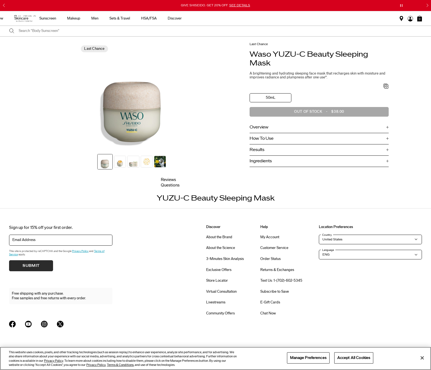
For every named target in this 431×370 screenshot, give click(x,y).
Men (239, 18)
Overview (259, 127)
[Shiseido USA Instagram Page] (44, 324)
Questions (170, 185)
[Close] (422, 358)
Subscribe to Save (274, 292)
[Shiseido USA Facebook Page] (12, 324)
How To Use (261, 138)
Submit (31, 266)
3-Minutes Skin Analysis (225, 259)
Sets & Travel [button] (264, 18)
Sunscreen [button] (192, 18)
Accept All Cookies (353, 358)
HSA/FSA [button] (294, 18)
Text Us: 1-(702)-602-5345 (281, 281)
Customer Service (274, 248)
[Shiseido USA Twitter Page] (60, 324)
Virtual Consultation (221, 292)
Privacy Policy (80, 251)
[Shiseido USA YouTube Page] (28, 324)
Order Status (270, 259)
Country (327, 235)
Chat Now (268, 313)
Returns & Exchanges (277, 270)
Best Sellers (120, 18)
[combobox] (220, 31)
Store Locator (217, 281)
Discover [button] (320, 18)
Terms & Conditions (120, 364)
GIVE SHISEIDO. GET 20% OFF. (215, 5)
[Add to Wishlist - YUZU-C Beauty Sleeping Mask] (386, 87)
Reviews (168, 180)
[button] (419, 18)
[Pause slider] (401, 5)
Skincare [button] (166, 18)
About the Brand (219, 237)
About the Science (220, 248)
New (144, 18)
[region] (215, 358)
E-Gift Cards (270, 302)
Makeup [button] (218, 18)
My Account (269, 237)
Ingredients (261, 161)
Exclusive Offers (218, 270)
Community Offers (220, 313)
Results (257, 150)
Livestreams (215, 302)
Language (328, 250)
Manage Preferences (308, 358)
